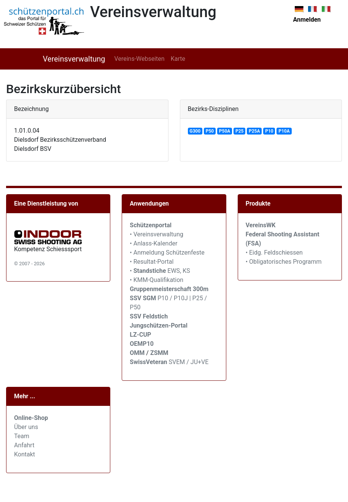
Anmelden (307, 19)
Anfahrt (24, 445)
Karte (178, 58)
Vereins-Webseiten (139, 58)
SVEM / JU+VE (189, 362)
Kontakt (24, 454)
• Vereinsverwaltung (156, 234)
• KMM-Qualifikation (156, 279)
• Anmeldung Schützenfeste (167, 252)
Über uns (26, 427)
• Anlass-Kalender (153, 243)
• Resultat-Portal (151, 261)
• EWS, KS (160, 270)
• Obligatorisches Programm (284, 261)
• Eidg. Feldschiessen (274, 252)
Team (21, 436)
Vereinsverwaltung (74, 58)
